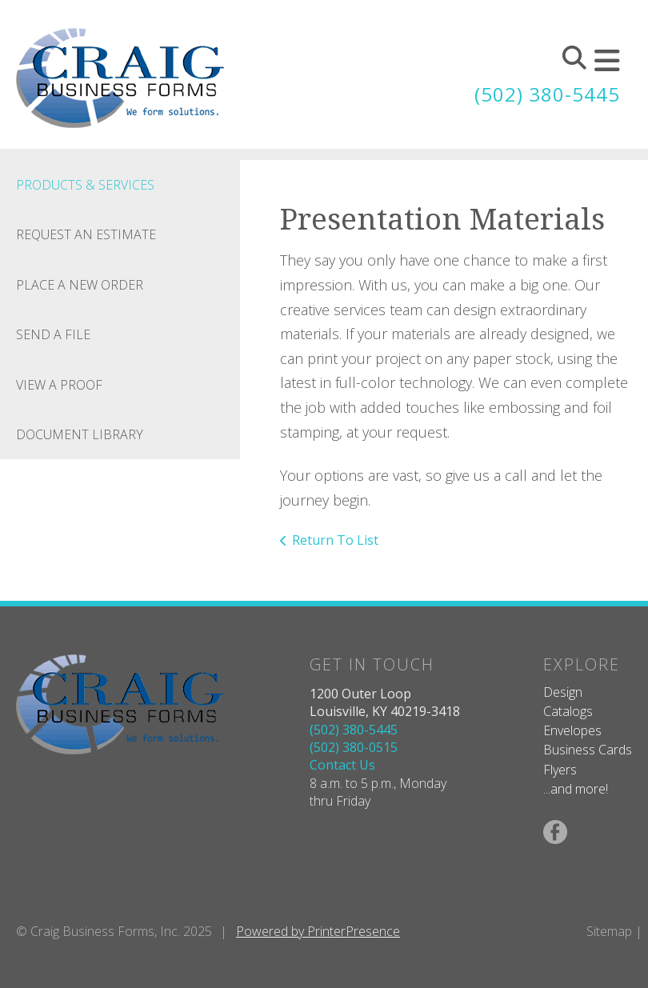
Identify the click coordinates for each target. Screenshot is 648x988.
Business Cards (587, 749)
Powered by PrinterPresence (318, 931)
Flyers (560, 769)
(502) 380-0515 (354, 747)
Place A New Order (79, 285)
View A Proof (59, 385)
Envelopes (572, 730)
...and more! (575, 789)
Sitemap (609, 931)
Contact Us (342, 765)
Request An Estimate (86, 234)
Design (562, 692)
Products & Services (85, 185)
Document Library (79, 434)
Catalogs (568, 711)
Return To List (335, 540)
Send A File (53, 334)
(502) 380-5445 (547, 94)
